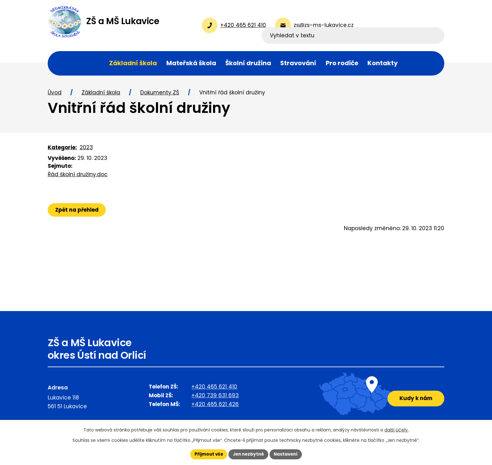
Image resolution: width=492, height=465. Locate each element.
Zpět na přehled (77, 212)
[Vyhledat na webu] (403, 25)
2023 (86, 149)
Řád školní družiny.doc (78, 176)
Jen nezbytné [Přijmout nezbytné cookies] (248, 454)
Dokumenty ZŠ (159, 95)
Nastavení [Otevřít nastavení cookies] (287, 454)
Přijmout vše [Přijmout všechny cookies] (207, 454)
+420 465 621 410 (214, 389)
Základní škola (101, 95)
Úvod (55, 95)
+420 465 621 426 (215, 406)
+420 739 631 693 (215, 397)
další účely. (396, 429)
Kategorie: (62, 149)
